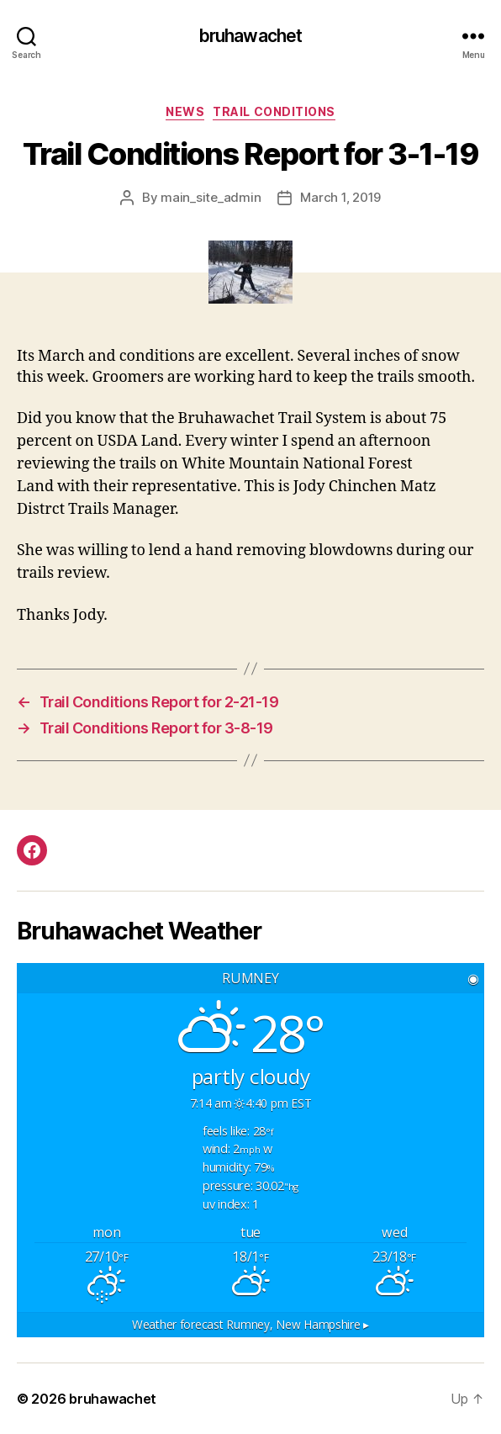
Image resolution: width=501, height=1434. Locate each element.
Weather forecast (250, 1324)
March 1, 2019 (340, 197)
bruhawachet (250, 36)
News (185, 111)
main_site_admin (211, 197)
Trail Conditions (274, 111)
